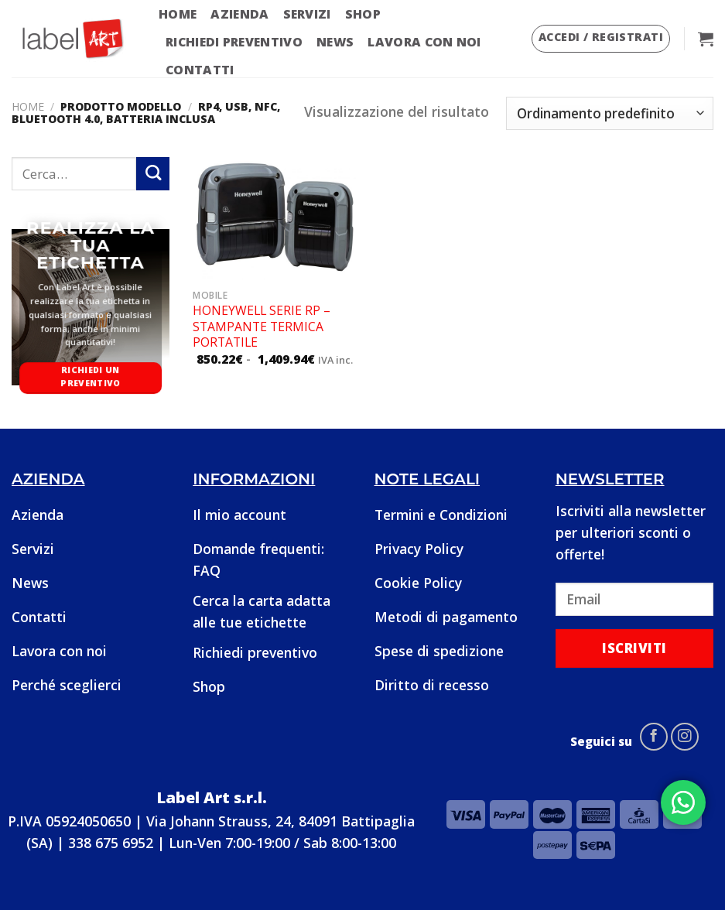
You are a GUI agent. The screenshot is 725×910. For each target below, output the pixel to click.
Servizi (307, 13)
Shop (363, 13)
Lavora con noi (424, 41)
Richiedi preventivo (234, 41)
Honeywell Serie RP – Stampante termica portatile (261, 327)
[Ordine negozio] (609, 113)
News (335, 41)
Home (178, 13)
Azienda (239, 13)
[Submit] (152, 173)
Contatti (200, 69)
